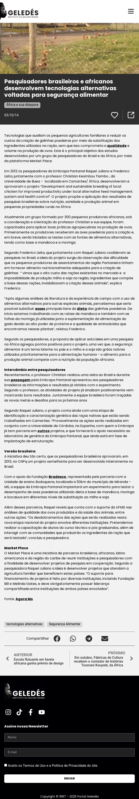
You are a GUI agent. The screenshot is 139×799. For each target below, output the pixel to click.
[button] (57, 638)
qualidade (116, 145)
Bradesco (57, 476)
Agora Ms (24, 599)
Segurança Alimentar (64, 624)
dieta (82, 308)
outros (43, 430)
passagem (20, 380)
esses (40, 308)
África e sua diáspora (22, 105)
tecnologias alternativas (24, 624)
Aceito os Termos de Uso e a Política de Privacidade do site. (53, 766)
